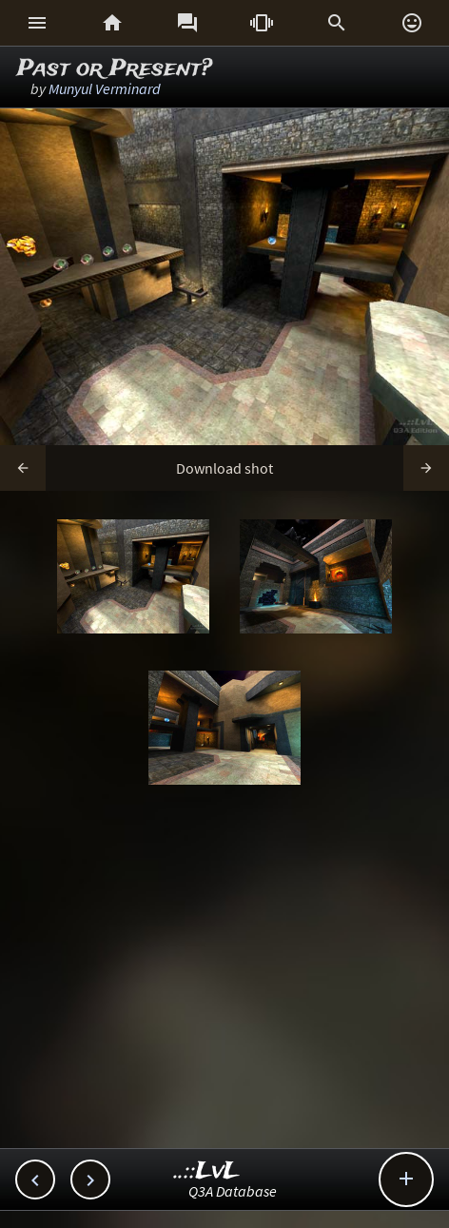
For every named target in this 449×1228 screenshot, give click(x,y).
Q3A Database (232, 1190)
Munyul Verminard (105, 88)
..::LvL (207, 1171)
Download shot (224, 468)
